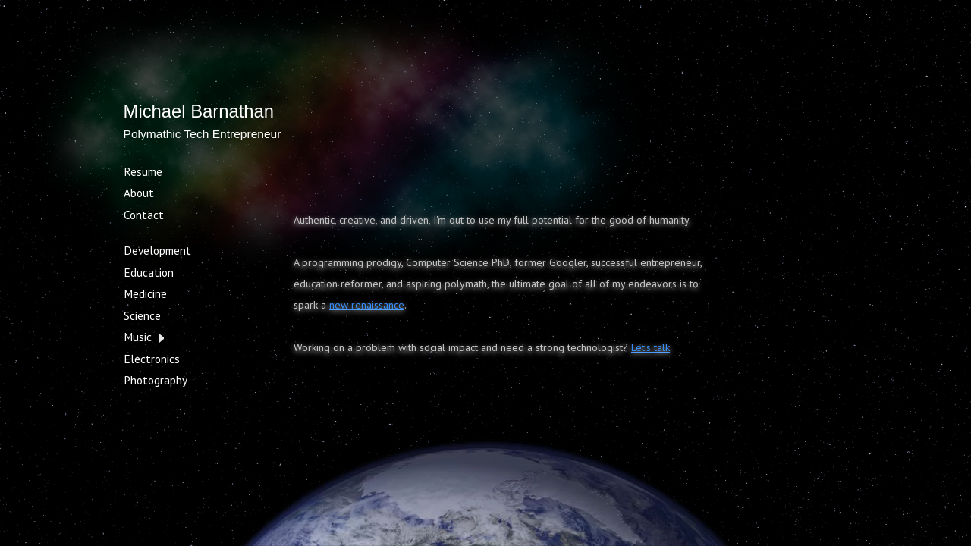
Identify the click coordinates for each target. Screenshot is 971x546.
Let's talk (650, 347)
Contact (144, 214)
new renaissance (366, 305)
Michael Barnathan (199, 111)
